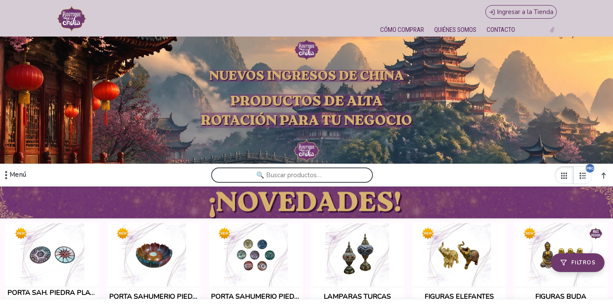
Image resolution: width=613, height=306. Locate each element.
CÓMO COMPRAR (402, 30)
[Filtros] (577, 262)
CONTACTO (501, 30)
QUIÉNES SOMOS (455, 30)
